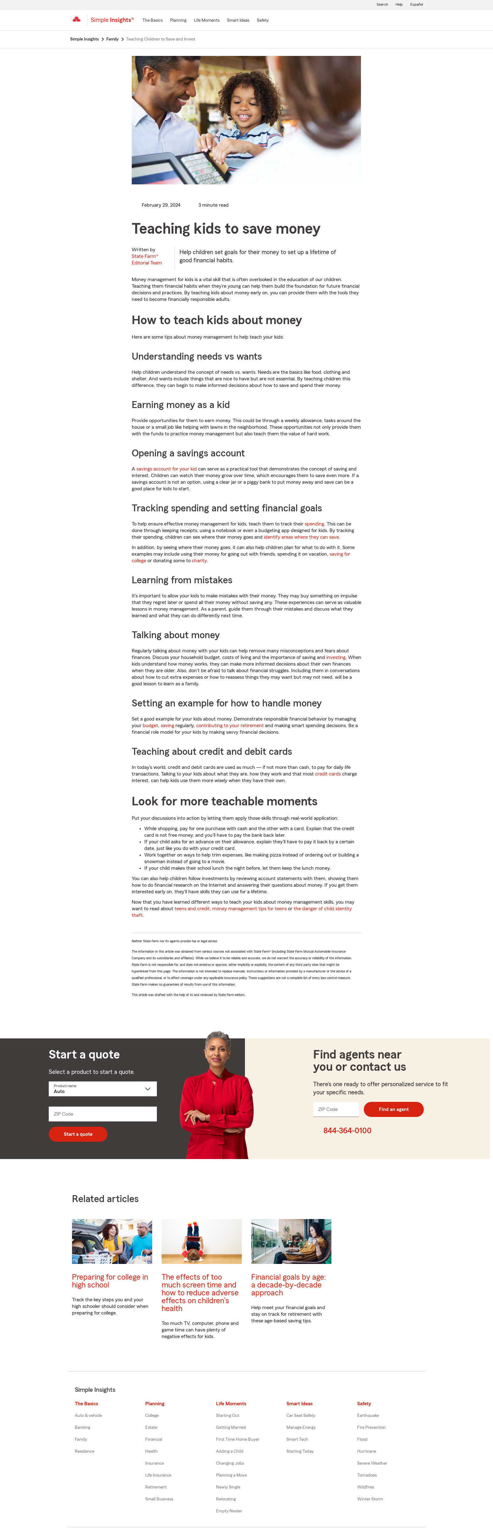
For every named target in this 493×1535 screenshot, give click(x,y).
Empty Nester (229, 1511)
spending (314, 523)
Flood (362, 1439)
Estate (151, 1427)
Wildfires (365, 1487)
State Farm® (147, 259)
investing (336, 657)
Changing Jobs (230, 1463)
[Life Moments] (206, 20)
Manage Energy (301, 1427)
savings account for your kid (166, 468)
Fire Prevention (371, 1427)
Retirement (156, 1487)
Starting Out (227, 1415)
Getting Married (231, 1427)
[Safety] (262, 20)
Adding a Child (229, 1451)
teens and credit (192, 908)
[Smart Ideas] (238, 20)
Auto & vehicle (88, 1415)
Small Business (159, 1499)
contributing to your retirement (230, 725)
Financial (153, 1439)
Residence (84, 1451)
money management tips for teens (249, 908)
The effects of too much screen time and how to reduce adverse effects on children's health (200, 1293)
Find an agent (394, 1109)
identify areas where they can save (301, 537)
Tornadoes (367, 1475)
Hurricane (366, 1451)
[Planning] (178, 20)
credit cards (328, 773)
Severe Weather (372, 1463)
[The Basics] (152, 20)
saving (167, 725)
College (152, 1415)
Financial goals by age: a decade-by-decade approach (288, 1285)
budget (150, 725)
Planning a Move (231, 1475)
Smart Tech (297, 1439)
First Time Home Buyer (237, 1439)
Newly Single (228, 1487)
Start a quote (78, 1134)
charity (199, 560)
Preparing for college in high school (110, 1281)
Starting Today (300, 1451)
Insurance (154, 1463)
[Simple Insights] (112, 22)
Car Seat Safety (300, 1415)
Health (151, 1451)
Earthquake (368, 1415)
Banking (82, 1427)
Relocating (226, 1499)
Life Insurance (158, 1475)
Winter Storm (370, 1499)
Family (81, 1439)
